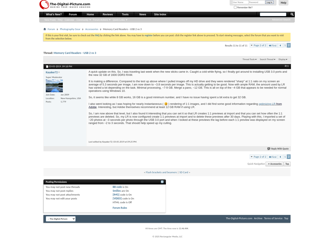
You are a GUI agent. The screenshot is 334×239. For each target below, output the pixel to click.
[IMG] (116, 194)
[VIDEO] (117, 198)
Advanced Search (281, 19)
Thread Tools (249, 59)
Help (283, 2)
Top (287, 164)
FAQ (60, 20)
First (272, 45)
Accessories (91, 29)
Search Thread (267, 59)
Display (282, 59)
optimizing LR (267, 103)
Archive (258, 218)
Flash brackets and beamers (161, 172)
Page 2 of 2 (260, 45)
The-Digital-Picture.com (239, 218)
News (143, 14)
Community (82, 20)
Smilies (117, 190)
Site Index (160, 14)
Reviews (108, 14)
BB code (117, 187)
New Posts (50, 20)
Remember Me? (243, 7)
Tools (125, 14)
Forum (73, 14)
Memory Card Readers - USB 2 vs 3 (75, 53)
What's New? (54, 14)
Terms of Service (273, 218)
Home (90, 14)
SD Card (183, 172)
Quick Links (119, 20)
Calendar (69, 20)
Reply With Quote (278, 148)
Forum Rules (120, 207)
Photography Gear (70, 29)
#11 (287, 66)
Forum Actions (100, 20)
